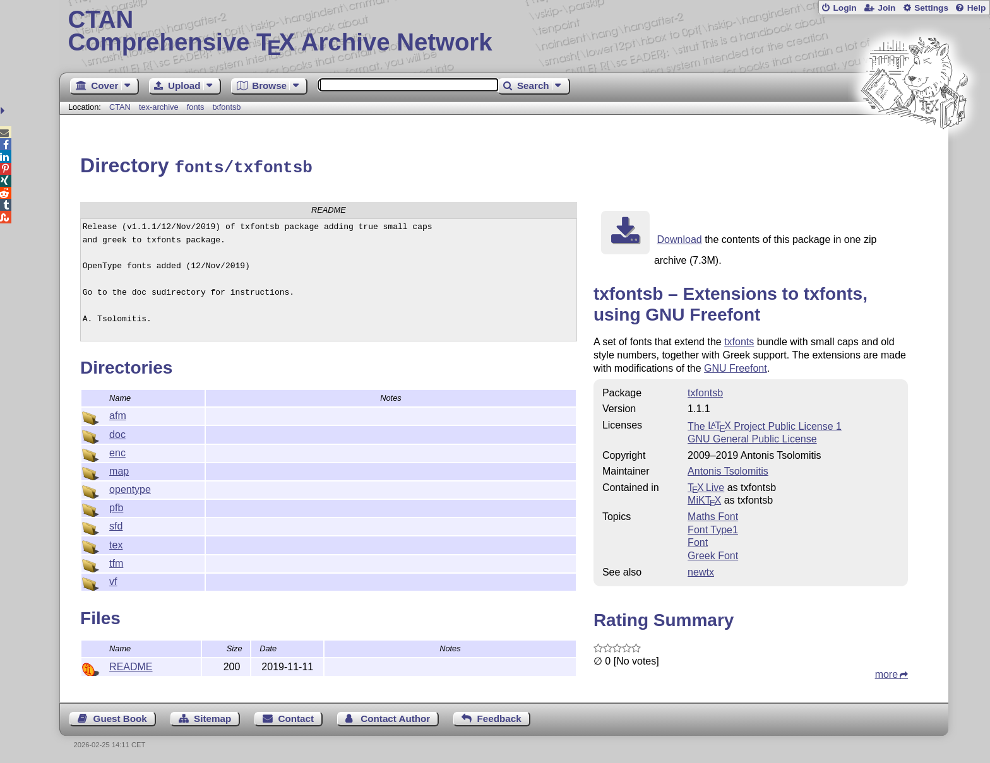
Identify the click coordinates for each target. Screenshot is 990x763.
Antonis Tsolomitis (728, 469)
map (119, 469)
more (886, 672)
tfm (116, 561)
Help (976, 8)
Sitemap (212, 716)
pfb (116, 505)
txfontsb (227, 107)
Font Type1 (713, 528)
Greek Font (713, 553)
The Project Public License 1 (765, 423)
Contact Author (395, 716)
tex (115, 543)
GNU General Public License (752, 437)
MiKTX (704, 498)
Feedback (499, 716)
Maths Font (713, 514)
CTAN (120, 107)
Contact (296, 716)
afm (117, 413)
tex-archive (159, 107)
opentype (130, 487)
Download (679, 237)
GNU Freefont (735, 366)
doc (117, 432)
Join (886, 8)
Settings (931, 8)
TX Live (706, 485)
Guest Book (120, 716)
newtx (701, 570)
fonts (196, 107)
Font (698, 540)
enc (117, 451)
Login (844, 8)
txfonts (739, 339)
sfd (115, 524)
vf (113, 579)
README (130, 664)
